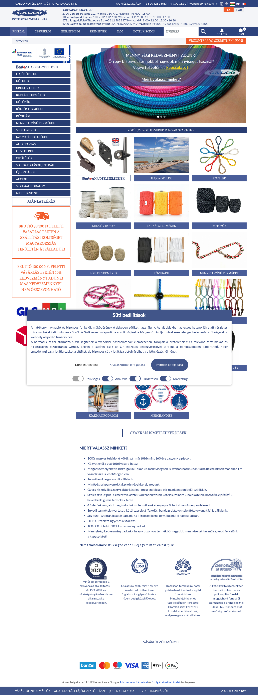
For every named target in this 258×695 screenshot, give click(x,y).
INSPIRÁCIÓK (159, 691)
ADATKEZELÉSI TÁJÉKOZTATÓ (75, 691)
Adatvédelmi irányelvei (133, 682)
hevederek (94, 500)
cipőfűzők (225, 495)
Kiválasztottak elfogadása (127, 364)
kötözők (211, 495)
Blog (120, 31)
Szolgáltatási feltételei (166, 682)
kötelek (168, 495)
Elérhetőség (70, 31)
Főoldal (18, 31)
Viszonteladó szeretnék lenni (216, 40)
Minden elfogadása (169, 364)
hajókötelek (196, 495)
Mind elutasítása (86, 364)
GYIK (143, 691)
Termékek (21, 41)
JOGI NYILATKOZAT (123, 691)
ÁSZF (102, 691)
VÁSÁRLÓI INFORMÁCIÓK (33, 691)
